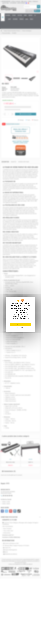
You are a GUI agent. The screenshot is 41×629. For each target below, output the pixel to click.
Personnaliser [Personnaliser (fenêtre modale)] (20, 327)
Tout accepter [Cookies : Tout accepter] (20, 324)
